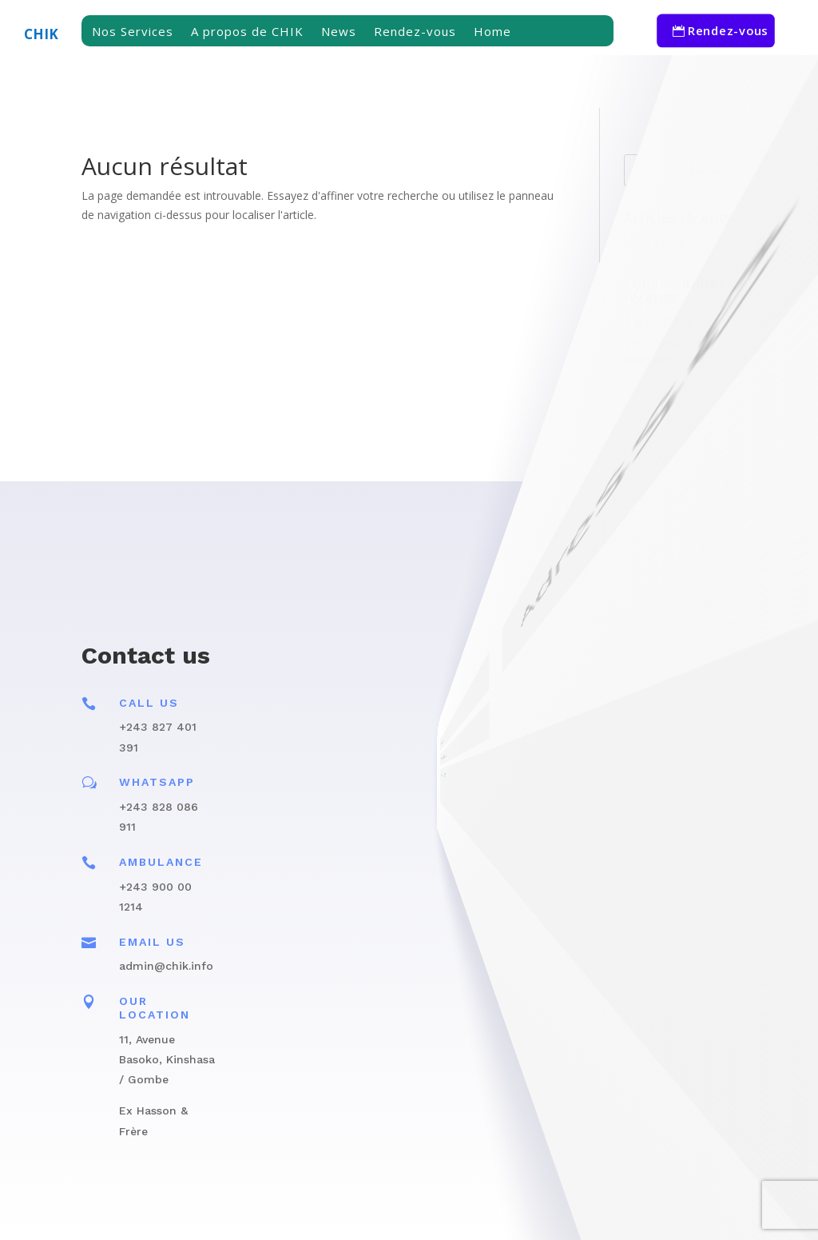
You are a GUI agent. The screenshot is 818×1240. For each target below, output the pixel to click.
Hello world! (654, 241)
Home (492, 32)
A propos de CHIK (247, 32)
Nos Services (132, 32)
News (338, 32)
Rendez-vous (415, 32)
